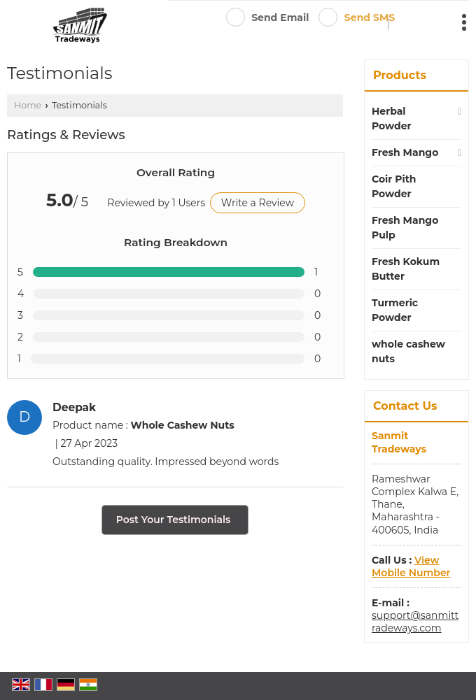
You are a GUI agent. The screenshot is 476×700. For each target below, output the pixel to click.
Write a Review (257, 203)
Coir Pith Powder (394, 186)
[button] (411, 566)
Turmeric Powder (395, 310)
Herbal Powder (392, 118)
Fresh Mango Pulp (405, 227)
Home (27, 105)
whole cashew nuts (408, 351)
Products (399, 75)
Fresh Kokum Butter (406, 269)
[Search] (389, 24)
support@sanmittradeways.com (415, 621)
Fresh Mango (405, 152)
